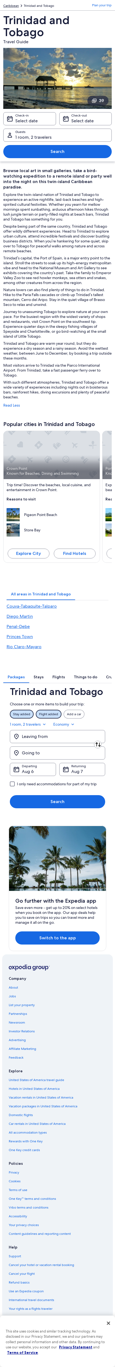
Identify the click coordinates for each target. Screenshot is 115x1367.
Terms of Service (22, 1352)
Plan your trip (102, 5)
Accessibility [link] (18, 1216)
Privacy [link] (14, 1172)
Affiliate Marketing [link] (22, 1049)
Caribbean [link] (11, 6)
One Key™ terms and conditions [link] (32, 1199)
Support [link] (15, 1256)
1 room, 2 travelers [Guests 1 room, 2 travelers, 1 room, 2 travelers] (33, 137)
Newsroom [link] (17, 1022)
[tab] (41, 594)
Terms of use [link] (18, 1190)
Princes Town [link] (20, 636)
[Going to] (57, 753)
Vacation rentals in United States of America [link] (41, 1097)
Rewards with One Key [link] (26, 1141)
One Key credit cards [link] (24, 1150)
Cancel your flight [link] (22, 1274)
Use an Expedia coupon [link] (26, 1291)
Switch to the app (57, 937)
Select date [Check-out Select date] (82, 121)
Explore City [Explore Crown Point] (28, 553)
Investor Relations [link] (22, 1031)
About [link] (13, 987)
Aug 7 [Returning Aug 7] (77, 771)
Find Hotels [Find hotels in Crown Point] (74, 553)
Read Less (11, 405)
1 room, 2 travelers (28, 724)
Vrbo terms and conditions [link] (28, 1207)
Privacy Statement (75, 1347)
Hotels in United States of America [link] (34, 1089)
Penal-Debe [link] (18, 626)
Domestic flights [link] (21, 1115)
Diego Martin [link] (20, 616)
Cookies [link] (14, 1181)
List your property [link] (22, 1005)
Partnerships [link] (18, 1014)
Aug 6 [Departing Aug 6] (28, 771)
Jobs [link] (12, 996)
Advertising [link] (17, 1040)
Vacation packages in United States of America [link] (43, 1106)
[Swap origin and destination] (98, 744)
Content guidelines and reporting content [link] (40, 1234)
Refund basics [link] (19, 1282)
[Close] (108, 1323)
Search (57, 151)
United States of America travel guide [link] (36, 1080)
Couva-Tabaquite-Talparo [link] (32, 606)
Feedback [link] (16, 1057)
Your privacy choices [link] (24, 1225)
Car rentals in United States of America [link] (37, 1124)
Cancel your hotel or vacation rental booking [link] (41, 1265)
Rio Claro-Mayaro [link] (24, 647)
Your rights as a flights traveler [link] (30, 1309)
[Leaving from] (57, 736)
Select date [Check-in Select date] (26, 121)
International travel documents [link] (31, 1300)
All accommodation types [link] (28, 1132)
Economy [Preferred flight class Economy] (64, 724)
